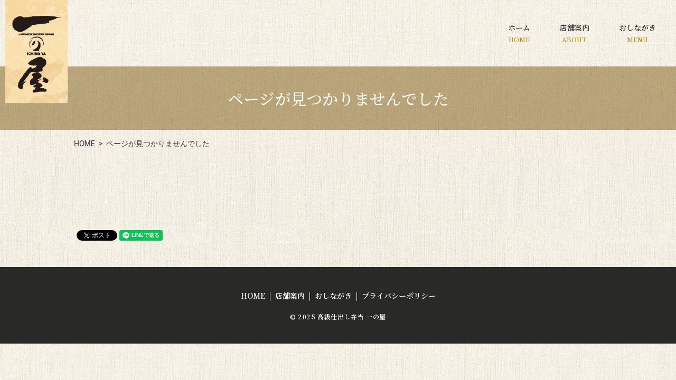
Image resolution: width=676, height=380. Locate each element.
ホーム (519, 33)
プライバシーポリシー (399, 295)
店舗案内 (574, 33)
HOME (84, 143)
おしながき (637, 33)
